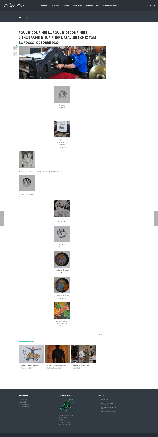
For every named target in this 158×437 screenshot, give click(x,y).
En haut (102, 334)
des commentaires (108, 408)
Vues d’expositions (110, 6)
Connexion (104, 400)
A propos (43, 6)
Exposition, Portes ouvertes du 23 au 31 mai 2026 (56, 367)
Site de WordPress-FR (108, 412)
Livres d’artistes (92, 6)
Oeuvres (65, 6)
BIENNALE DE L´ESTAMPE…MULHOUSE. (82, 367)
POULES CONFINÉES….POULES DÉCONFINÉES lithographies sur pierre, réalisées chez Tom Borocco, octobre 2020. (57, 37)
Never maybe (77, 6)
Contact (150, 5)
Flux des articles (107, 404)
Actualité (55, 6)
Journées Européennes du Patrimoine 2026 (30, 367)
